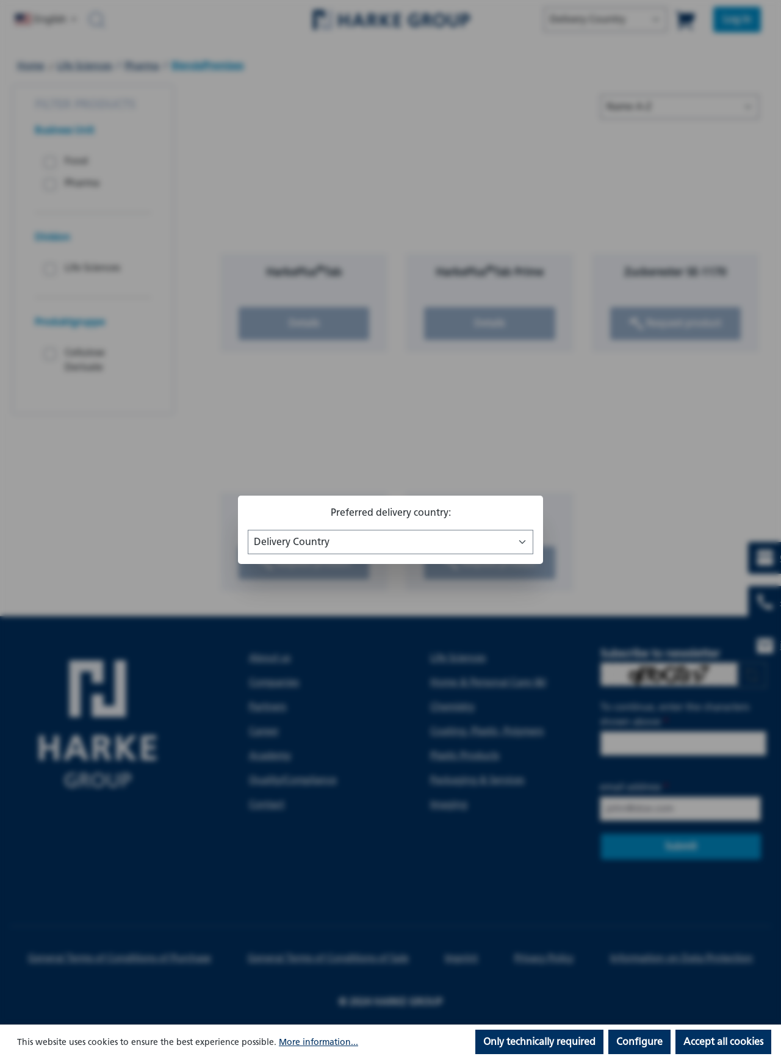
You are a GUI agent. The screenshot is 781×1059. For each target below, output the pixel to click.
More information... (318, 1042)
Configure (639, 1041)
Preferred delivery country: (391, 512)
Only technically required (539, 1041)
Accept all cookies (723, 1041)
